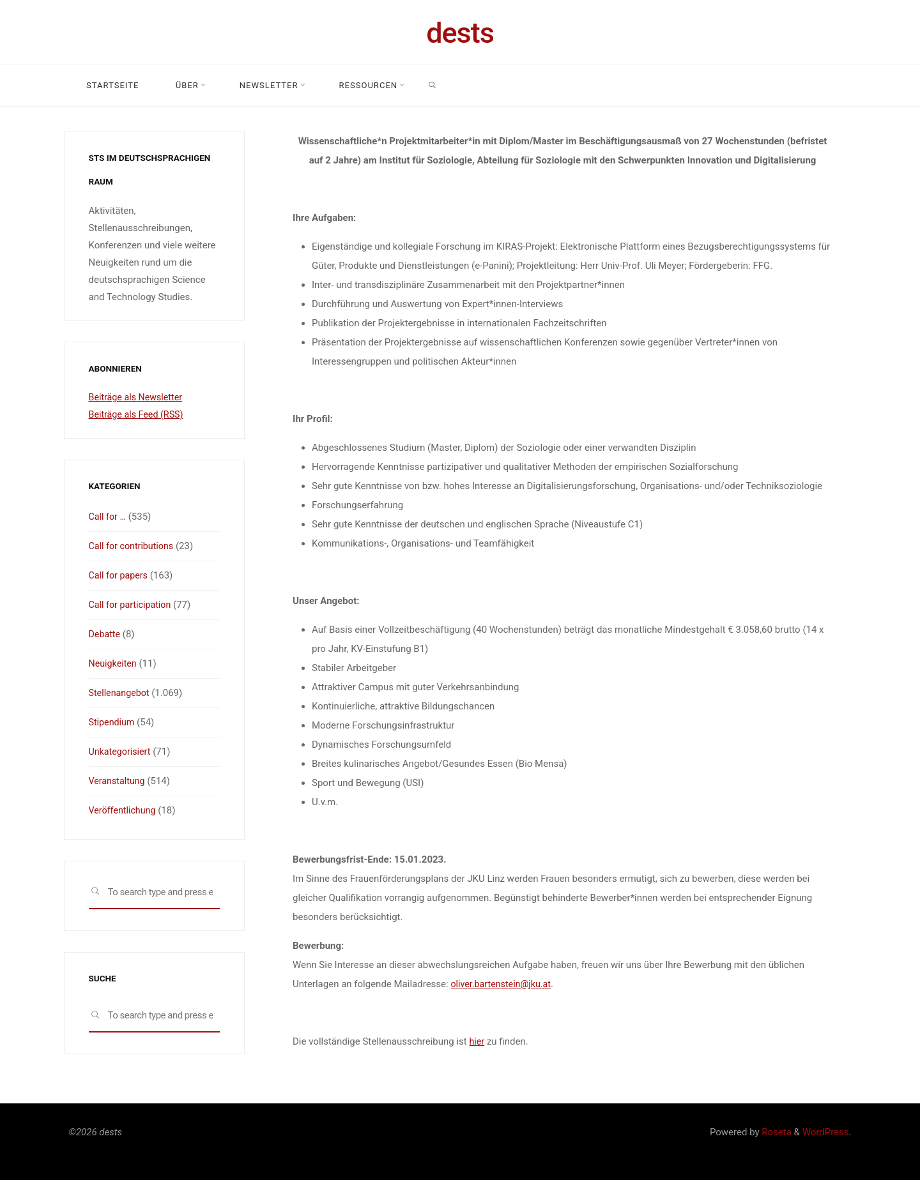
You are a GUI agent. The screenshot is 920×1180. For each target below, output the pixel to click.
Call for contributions (133, 546)
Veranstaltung (118, 781)
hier (477, 1041)
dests (460, 33)
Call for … (108, 516)
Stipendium (113, 722)
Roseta (776, 1132)
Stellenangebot (121, 693)
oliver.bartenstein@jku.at (503, 984)
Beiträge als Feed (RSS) (138, 414)
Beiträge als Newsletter (138, 397)
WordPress (825, 1132)
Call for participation (132, 604)
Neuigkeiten (114, 663)
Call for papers (120, 575)
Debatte (105, 634)
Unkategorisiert (121, 751)
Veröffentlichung (124, 810)
